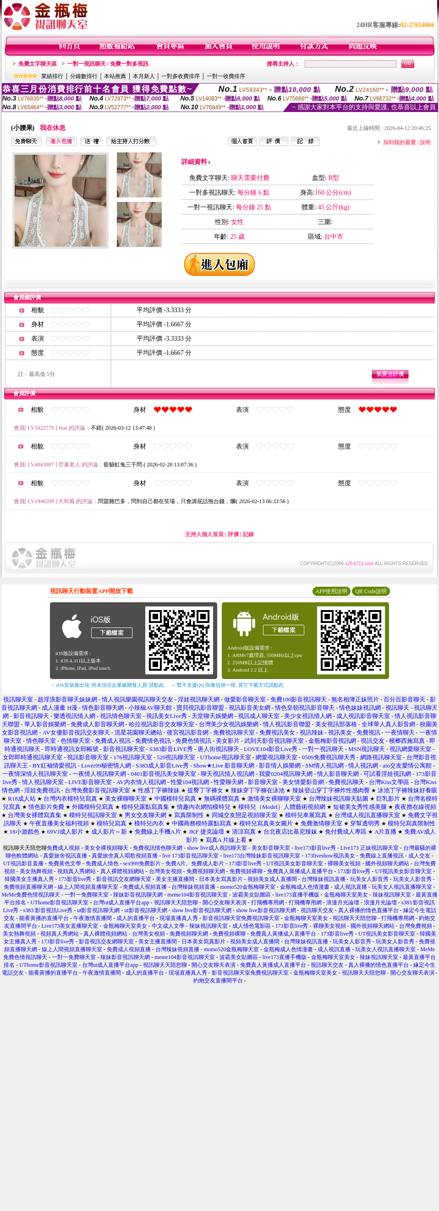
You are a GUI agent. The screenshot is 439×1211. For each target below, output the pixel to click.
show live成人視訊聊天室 (217, 848)
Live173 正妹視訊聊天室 (369, 848)
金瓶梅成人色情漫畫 (304, 887)
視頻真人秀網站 (76, 871)
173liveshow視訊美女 (330, 855)
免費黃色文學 (64, 863)
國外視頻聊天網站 (387, 863)
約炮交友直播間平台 (218, 980)
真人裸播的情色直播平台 (368, 910)
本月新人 (144, 76)
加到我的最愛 (399, 142)
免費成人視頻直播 (145, 887)
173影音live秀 (245, 863)
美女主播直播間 (175, 879)
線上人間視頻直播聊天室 (88, 887)
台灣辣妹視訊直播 (324, 879)
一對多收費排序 (180, 76)
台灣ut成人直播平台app (121, 902)
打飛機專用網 (267, 902)
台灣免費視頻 (415, 926)
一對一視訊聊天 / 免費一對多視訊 (107, 64)
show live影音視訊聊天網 (201, 910)
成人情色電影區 (251, 926)
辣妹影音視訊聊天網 (138, 894)
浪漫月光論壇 (342, 902)
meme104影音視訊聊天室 (197, 894)
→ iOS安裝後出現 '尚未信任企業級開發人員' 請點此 (107, 685)
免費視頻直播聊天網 (28, 887)
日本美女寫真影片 (221, 879)
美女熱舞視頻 (36, 871)
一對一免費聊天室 (87, 894)
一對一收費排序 (226, 76)
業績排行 (52, 76)
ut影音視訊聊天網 (98, 910)
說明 (425, 142)
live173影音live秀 (315, 848)
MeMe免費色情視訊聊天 (30, 894)
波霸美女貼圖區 (251, 894)
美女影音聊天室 (271, 848)
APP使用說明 (331, 591)
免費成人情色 (102, 863)
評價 (233, 534)
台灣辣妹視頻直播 (193, 887)
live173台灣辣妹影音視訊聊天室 (261, 855)
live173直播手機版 (297, 894)
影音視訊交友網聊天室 (123, 879)
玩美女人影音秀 (369, 879)
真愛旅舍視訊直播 (65, 855)
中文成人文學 (168, 926)
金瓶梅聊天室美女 (346, 894)
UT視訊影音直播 (23, 863)
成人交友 (419, 855)
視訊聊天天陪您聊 (176, 902)
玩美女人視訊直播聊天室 (402, 887)
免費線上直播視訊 (382, 855)
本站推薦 (115, 76)
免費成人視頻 (63, 848)
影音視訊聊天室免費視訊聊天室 (241, 918)
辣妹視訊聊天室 (392, 894)
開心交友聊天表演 (225, 902)
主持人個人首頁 (204, 534)
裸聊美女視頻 (344, 863)
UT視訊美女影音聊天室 (294, 863)
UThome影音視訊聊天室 (60, 902)
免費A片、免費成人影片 (195, 863)
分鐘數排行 (84, 76)
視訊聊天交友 (317, 910)
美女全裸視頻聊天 (106, 848)
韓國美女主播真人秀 (29, 879)
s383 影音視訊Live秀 (47, 910)
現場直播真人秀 (178, 918)
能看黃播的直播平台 (44, 918)
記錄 (248, 534)
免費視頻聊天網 (206, 871)
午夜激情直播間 (92, 918)
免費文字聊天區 (37, 64)
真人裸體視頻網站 (122, 871)
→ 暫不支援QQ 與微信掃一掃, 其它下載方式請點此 (227, 685)
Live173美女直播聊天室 (70, 926)
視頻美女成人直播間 (272, 879)
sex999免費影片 (142, 863)
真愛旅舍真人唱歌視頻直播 (125, 855)
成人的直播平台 (135, 918)
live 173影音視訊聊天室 (190, 855)
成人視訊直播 (350, 887)
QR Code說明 (371, 591)
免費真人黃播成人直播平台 (300, 871)
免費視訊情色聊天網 (157, 848)
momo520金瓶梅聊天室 (247, 887)
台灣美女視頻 (165, 871)
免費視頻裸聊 (246, 871)
